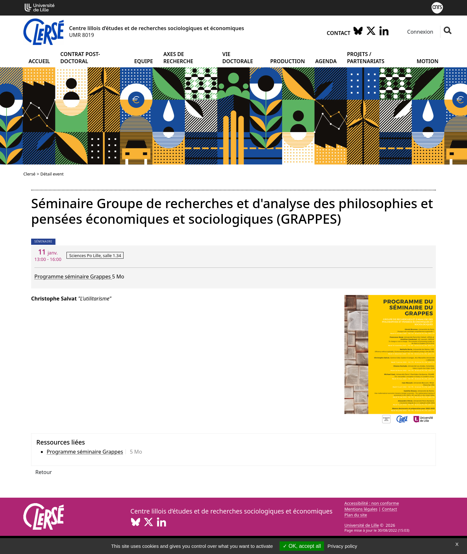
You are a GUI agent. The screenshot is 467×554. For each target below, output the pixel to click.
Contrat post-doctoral (80, 58)
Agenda (326, 61)
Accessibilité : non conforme (371, 503)
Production (287, 61)
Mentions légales (360, 509)
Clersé (29, 174)
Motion (427, 61)
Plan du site (355, 515)
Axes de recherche (178, 58)
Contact (339, 33)
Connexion (419, 31)
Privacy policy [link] (342, 546)
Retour (43, 472)
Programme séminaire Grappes (73, 276)
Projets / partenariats (365, 58)
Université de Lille (361, 525)
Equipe (143, 61)
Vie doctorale (237, 58)
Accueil (39, 61)
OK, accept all (302, 546)
